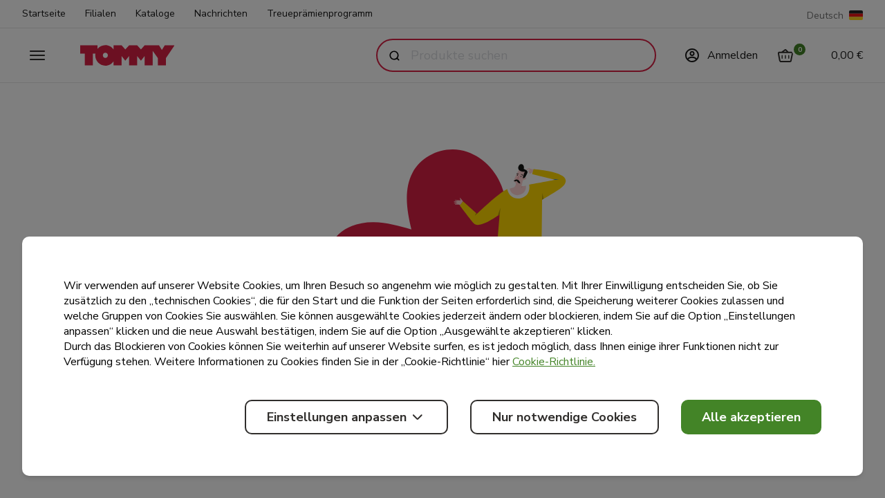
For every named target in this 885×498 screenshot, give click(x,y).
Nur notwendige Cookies (564, 417)
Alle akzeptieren (751, 417)
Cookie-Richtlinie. (553, 361)
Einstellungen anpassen (346, 417)
